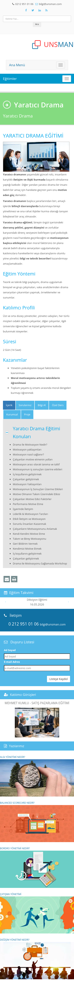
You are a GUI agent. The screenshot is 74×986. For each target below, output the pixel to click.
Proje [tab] (27, 414)
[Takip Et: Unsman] (39, 10)
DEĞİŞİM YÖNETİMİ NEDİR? (37, 958)
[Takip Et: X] (33, 10)
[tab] (9, 405)
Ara (37, 24)
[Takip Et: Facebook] (26, 10)
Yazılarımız (16, 746)
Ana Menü (17, 65)
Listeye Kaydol (58, 679)
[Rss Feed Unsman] (46, 10)
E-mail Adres (12, 662)
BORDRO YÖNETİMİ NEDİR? (37, 867)
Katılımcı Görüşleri (23, 694)
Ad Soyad (10, 650)
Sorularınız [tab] (25, 405)
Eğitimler (10, 78)
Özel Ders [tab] (57, 405)
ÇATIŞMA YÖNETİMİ (37, 913)
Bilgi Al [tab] (42, 405)
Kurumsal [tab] (12, 414)
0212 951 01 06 (24, 4)
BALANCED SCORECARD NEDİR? (37, 821)
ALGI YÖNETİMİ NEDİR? (37, 776)
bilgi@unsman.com (50, 4)
